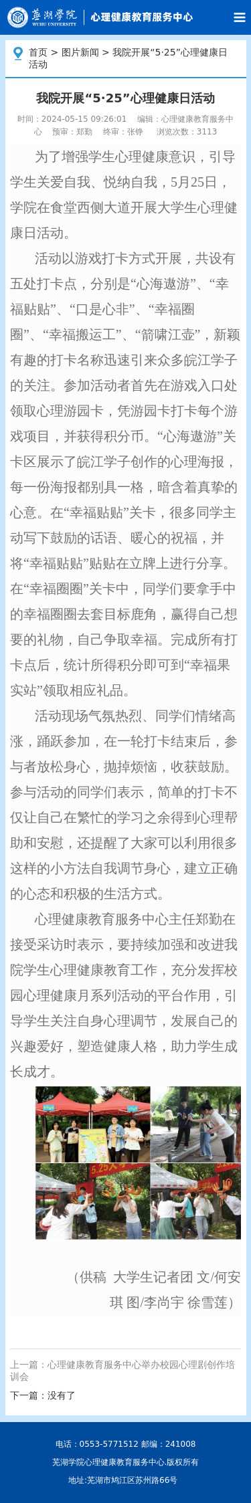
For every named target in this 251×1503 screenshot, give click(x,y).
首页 (38, 52)
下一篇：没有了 (43, 1395)
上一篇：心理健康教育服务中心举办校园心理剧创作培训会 (122, 1370)
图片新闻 (80, 52)
